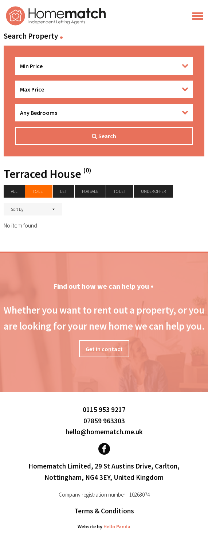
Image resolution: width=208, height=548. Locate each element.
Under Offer (153, 191)
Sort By (17, 209)
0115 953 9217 (104, 409)
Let (63, 191)
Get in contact (104, 349)
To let (38, 191)
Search (104, 136)
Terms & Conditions (104, 510)
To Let (119, 191)
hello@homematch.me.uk (104, 431)
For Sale (90, 191)
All (14, 191)
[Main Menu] (198, 16)
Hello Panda (116, 526)
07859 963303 (104, 420)
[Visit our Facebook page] (104, 449)
